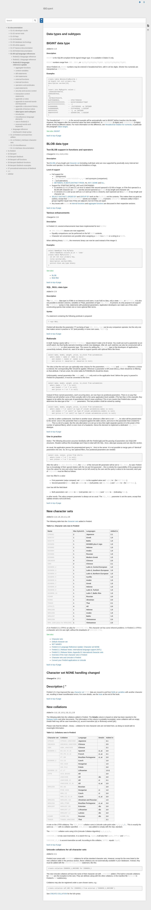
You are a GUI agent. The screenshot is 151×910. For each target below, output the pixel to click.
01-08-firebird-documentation (21, 51)
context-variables (22, 71)
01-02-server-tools (17, 33)
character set (75, 163)
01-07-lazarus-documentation (21, 48)
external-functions (22, 79)
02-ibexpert (12, 154)
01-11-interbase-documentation (22, 148)
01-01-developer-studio (19, 31)
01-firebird (12, 151)
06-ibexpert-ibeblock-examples (19, 165)
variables (121, 692)
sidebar (10, 174)
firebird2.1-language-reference (24, 60)
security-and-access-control (26, 91)
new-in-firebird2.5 (22, 122)
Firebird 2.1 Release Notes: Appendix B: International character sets (77, 652)
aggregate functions (95, 203)
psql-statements (22, 88)
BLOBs (53, 163)
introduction (20, 114)
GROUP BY (84, 197)
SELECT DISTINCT (59, 197)
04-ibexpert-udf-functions (17, 160)
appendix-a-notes (22, 99)
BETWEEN (58, 183)
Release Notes (52, 719)
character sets (73, 521)
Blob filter (55, 278)
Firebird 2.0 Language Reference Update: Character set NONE (75, 647)
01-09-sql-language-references (22, 54)
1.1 (9, 171)
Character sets (57, 639)
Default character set (60, 642)
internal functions (78, 203)
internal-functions (22, 82)
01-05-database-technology (20, 42)
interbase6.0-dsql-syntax (22, 132)
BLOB (54, 275)
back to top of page (54, 136)
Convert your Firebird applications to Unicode (69, 660)
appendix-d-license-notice (25, 109)
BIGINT (57, 131)
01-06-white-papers (17, 45)
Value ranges (63, 127)
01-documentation (15, 28)
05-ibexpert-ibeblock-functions (19, 162)
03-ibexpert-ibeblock (15, 157)
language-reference (20, 129)
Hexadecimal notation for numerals (118, 125)
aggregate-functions (23, 68)
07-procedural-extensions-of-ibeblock (22, 168)
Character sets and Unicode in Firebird (66, 658)
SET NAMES (57, 644)
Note (100, 694)
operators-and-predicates (25, 85)
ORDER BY (72, 197)
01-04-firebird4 (15, 39)
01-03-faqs (14, 36)
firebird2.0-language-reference (24, 57)
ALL (102, 183)
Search (35, 20)
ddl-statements (21, 74)
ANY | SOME (93, 183)
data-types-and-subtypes (26, 112)
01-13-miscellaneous (18, 145)
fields (113, 692)
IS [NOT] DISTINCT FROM (74, 183)
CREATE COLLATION (58, 894)
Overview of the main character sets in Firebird (69, 655)
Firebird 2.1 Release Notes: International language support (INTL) (76, 650)
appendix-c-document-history (27, 106)
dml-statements (21, 76)
